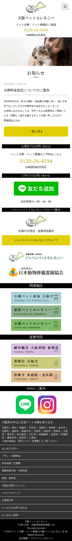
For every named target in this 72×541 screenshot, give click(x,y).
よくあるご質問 (10, 515)
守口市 (32, 434)
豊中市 (10, 434)
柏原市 (54, 434)
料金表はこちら (12, 120)
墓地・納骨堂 (9, 478)
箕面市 (42, 427)
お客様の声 (7, 500)
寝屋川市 (26, 431)
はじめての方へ (10, 448)
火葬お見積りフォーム (13, 485)
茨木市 (32, 427)
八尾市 (32, 438)
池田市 (15, 431)
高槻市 (22, 427)
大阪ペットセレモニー (36, 11)
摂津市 (56, 431)
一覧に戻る (36, 131)
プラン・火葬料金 (11, 456)
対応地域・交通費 (11, 463)
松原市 (22, 438)
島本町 (52, 427)
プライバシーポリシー (41, 538)
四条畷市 (43, 434)
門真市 (37, 431)
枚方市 (62, 427)
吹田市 (47, 431)
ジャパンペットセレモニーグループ (36, 240)
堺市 (14, 427)
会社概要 (23, 538)
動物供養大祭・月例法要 (14, 470)
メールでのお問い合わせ (14, 508)
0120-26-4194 (36, 30)
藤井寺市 (11, 438)
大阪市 (5, 427)
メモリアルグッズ (11, 493)
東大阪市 (21, 434)
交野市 (5, 431)
